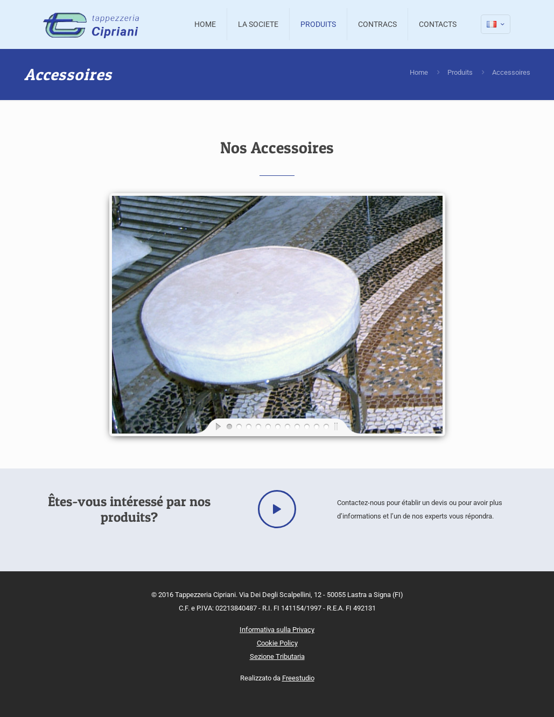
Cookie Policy (277, 643)
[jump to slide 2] (238, 426)
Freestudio (298, 678)
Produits (460, 72)
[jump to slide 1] (229, 426)
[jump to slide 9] (306, 426)
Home (419, 72)
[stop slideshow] (345, 426)
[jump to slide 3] (248, 426)
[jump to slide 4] (258, 426)
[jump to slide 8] (296, 426)
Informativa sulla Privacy (277, 630)
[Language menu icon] (495, 24)
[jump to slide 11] (326, 426)
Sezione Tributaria (277, 656)
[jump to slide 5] (267, 426)
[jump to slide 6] (277, 426)
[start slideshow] (209, 426)
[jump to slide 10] (316, 426)
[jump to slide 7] (287, 426)
